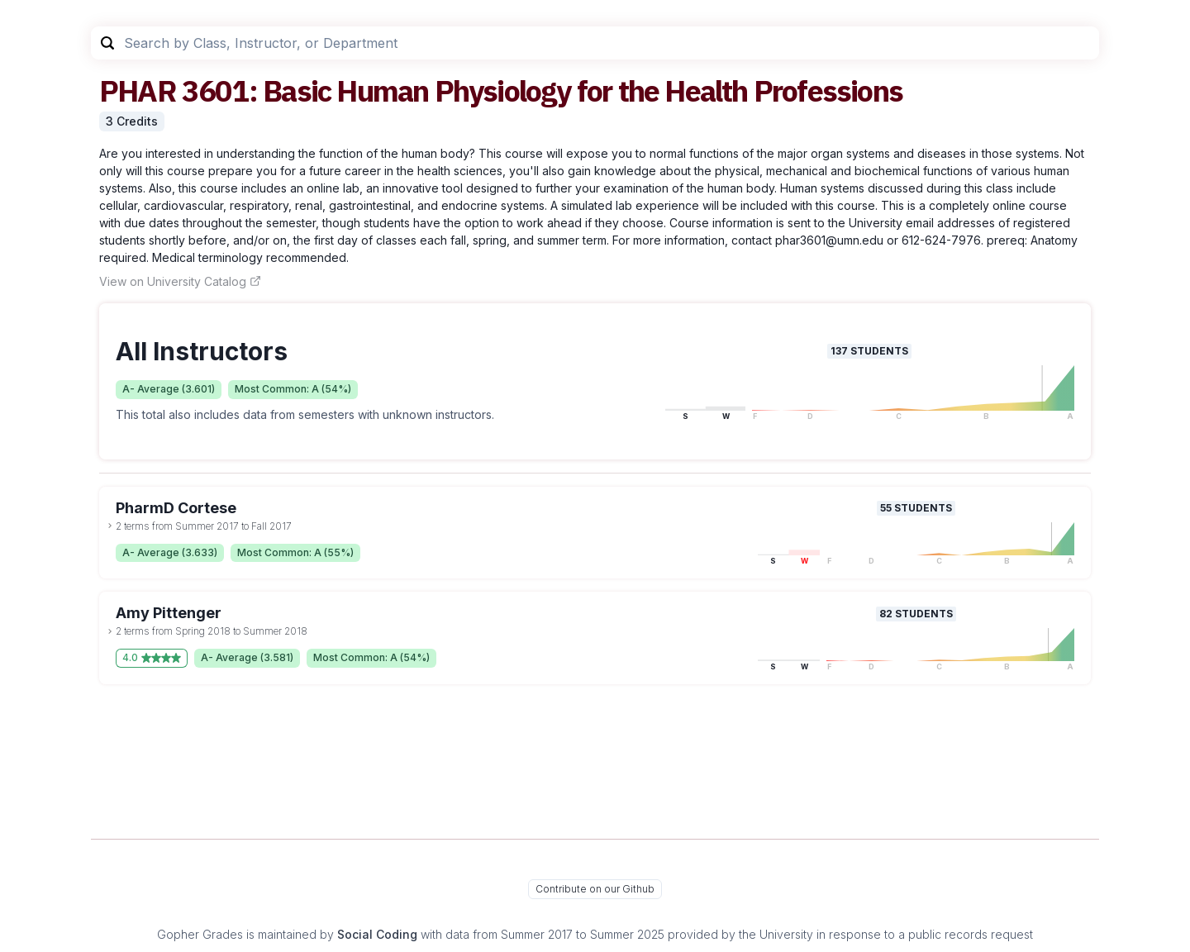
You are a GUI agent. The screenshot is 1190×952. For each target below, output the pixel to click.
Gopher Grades (200, 934)
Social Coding (377, 934)
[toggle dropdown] (110, 526)
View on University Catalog (180, 281)
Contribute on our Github (595, 889)
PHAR (137, 90)
